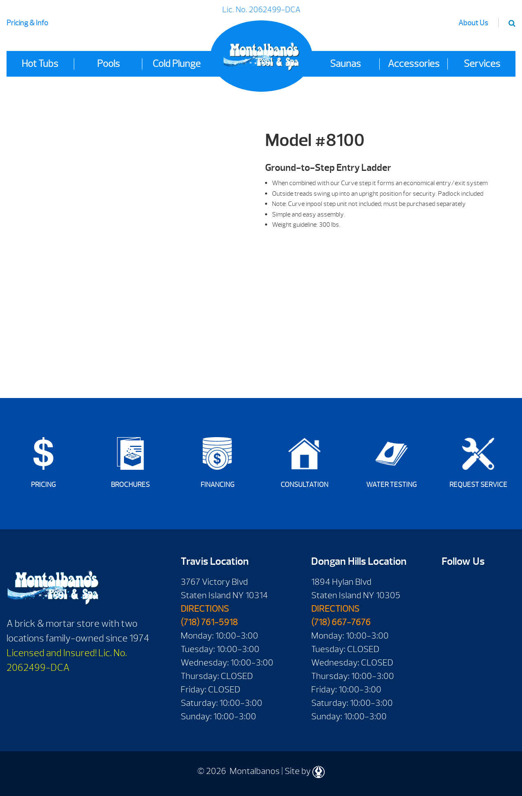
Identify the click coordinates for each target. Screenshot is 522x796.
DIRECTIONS (205, 609)
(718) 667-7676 (341, 622)
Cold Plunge (177, 63)
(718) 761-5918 (209, 622)
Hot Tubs (40, 63)
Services (482, 63)
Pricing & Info (27, 23)
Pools (108, 63)
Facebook (451, 584)
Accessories (414, 63)
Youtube (474, 584)
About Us (473, 23)
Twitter (451, 609)
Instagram (474, 609)
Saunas (345, 63)
